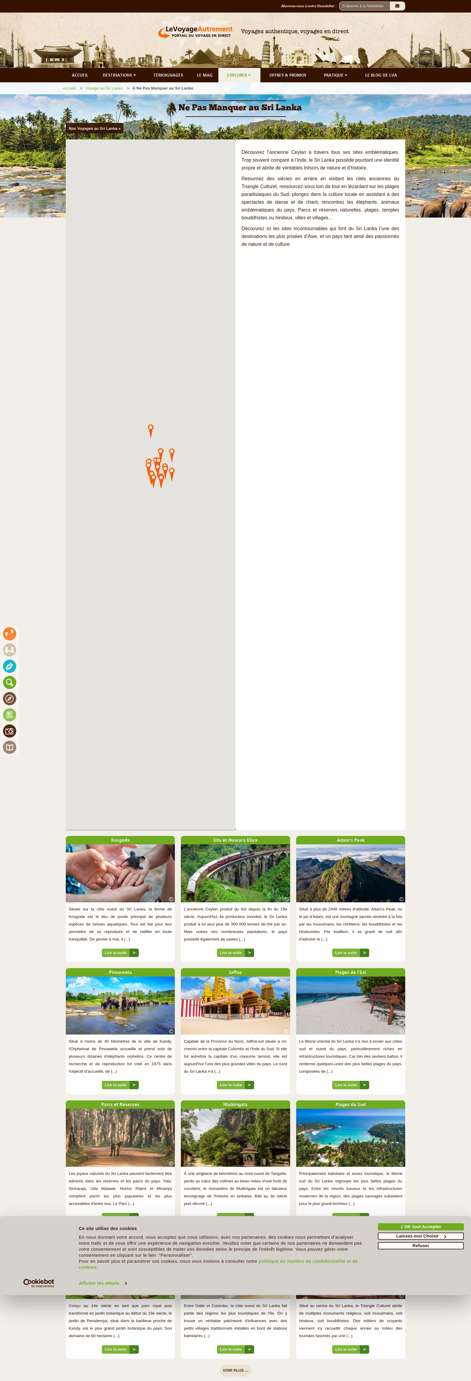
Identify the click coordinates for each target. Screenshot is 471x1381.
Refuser (420, 1331)
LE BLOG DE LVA (381, 75)
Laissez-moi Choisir (421, 1322)
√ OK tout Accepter (420, 1312)
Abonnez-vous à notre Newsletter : (310, 6)
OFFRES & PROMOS (287, 75)
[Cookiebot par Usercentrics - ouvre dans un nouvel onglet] (39, 1369)
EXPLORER (239, 75)
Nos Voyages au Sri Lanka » (94, 128)
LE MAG (205, 75)
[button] (150, 431)
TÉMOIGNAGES (168, 75)
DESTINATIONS (120, 75)
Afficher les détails (99, 1369)
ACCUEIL (80, 75)
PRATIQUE (336, 75)
